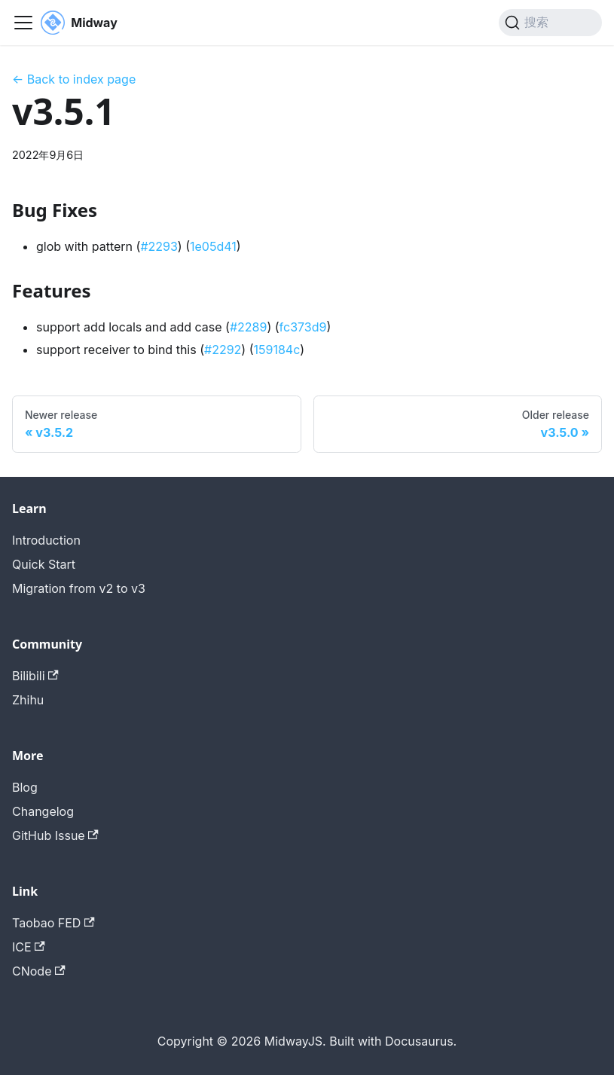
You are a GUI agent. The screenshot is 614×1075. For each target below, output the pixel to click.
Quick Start (43, 564)
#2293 (158, 246)
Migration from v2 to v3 (78, 588)
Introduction (46, 540)
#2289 (248, 326)
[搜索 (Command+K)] (550, 22)
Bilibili (35, 675)
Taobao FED (53, 922)
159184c (277, 349)
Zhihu (28, 699)
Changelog (43, 811)
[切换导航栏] (23, 22)
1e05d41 (213, 246)
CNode (39, 971)
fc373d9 (303, 326)
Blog (25, 787)
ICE (28, 946)
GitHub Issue (55, 835)
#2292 (222, 349)
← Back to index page (74, 79)
